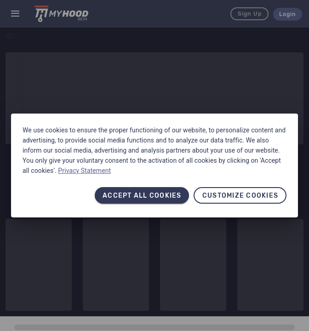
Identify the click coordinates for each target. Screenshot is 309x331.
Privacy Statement (84, 170)
